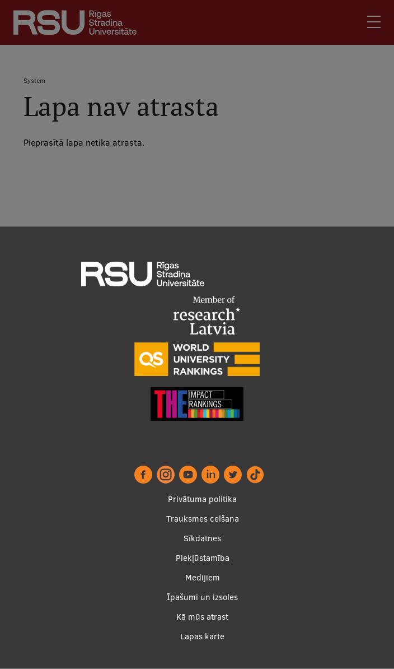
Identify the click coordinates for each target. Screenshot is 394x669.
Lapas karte (202, 636)
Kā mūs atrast (202, 616)
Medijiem (202, 577)
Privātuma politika (202, 499)
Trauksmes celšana (202, 518)
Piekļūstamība (202, 558)
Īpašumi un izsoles (202, 597)
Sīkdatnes (202, 538)
